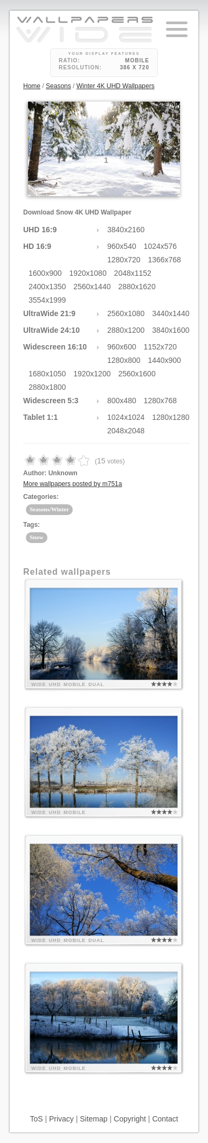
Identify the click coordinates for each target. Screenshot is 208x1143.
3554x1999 (47, 300)
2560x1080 (125, 313)
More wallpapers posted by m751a (72, 484)
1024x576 (160, 246)
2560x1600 (136, 373)
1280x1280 (170, 417)
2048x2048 (125, 430)
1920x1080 (87, 273)
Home (31, 86)
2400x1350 (47, 286)
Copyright (130, 1119)
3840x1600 (170, 330)
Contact (165, 1119)
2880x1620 (136, 286)
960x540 (121, 246)
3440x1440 (170, 313)
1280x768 (160, 400)
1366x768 (164, 259)
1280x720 (124, 259)
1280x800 (124, 360)
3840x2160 (125, 229)
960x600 (121, 346)
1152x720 (160, 346)
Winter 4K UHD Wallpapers (116, 86)
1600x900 (45, 273)
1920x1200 (91, 373)
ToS (36, 1119)
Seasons (58, 86)
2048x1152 (132, 273)
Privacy (61, 1119)
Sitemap (93, 1119)
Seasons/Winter (49, 509)
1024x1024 (125, 417)
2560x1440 (91, 286)
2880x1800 (47, 387)
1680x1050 (47, 373)
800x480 (121, 400)
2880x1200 (125, 330)
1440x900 (164, 360)
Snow (37, 537)
